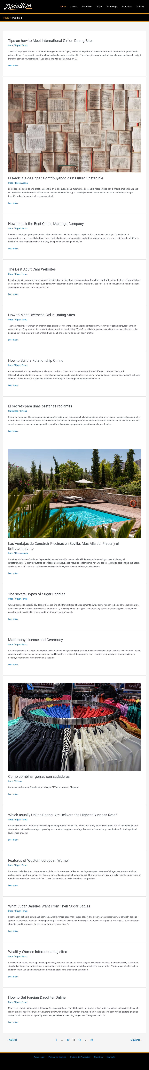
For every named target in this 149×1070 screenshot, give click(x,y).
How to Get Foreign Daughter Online (38, 997)
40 (91, 1039)
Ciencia (73, 6)
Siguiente (136, 1039)
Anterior (12, 1039)
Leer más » (13, 66)
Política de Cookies (58, 1057)
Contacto (108, 1057)
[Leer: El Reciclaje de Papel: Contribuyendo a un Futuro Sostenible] (74, 128)
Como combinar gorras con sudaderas (40, 776)
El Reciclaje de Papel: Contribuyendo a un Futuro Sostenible (58, 178)
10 (67, 1039)
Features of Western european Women (40, 860)
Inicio (63, 6)
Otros (10, 45)
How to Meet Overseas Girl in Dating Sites (43, 315)
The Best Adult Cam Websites (33, 269)
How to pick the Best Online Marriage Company (47, 223)
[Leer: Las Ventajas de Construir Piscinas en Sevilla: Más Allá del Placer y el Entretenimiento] (74, 493)
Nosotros (97, 1057)
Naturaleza (87, 6)
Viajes (99, 6)
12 (79, 1039)
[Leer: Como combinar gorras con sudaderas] (74, 726)
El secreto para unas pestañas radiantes (41, 406)
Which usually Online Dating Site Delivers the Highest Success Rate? (65, 815)
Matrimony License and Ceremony (36, 639)
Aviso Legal (41, 1057)
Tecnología (112, 6)
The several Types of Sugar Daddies (38, 594)
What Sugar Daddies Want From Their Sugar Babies (51, 906)
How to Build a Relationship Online (37, 360)
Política (140, 6)
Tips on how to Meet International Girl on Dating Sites (52, 40)
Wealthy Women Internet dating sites (39, 951)
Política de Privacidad (80, 1057)
